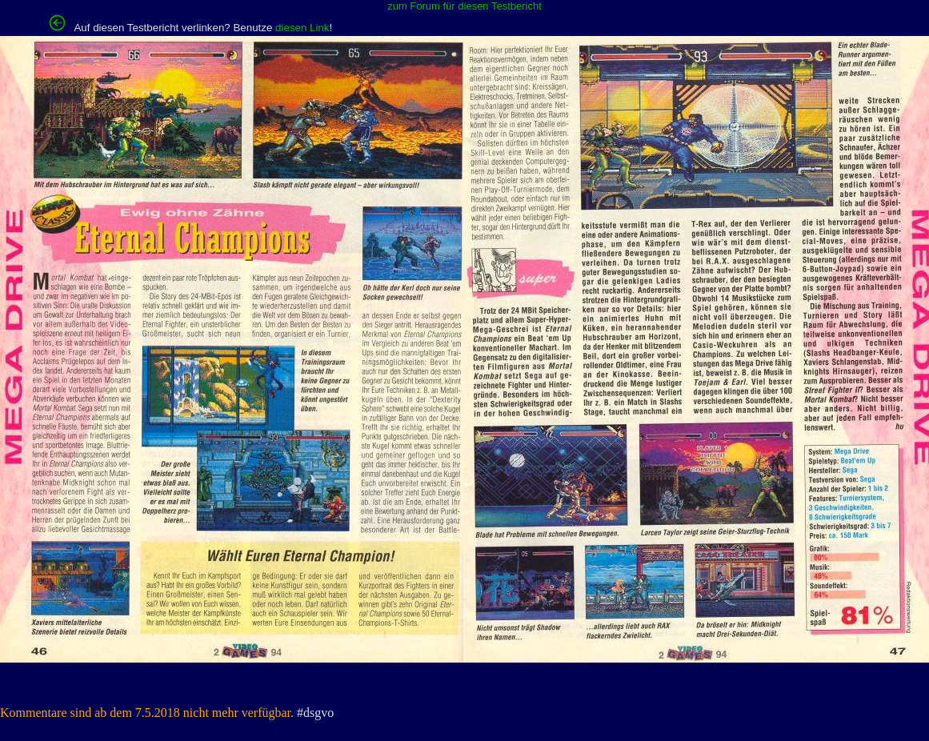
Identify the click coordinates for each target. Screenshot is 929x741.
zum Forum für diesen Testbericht (464, 6)
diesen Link (302, 28)
